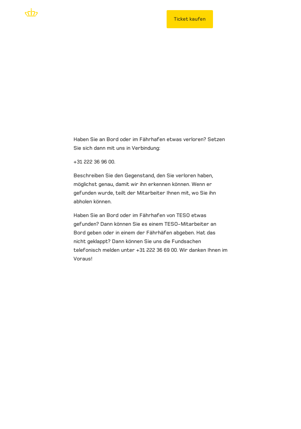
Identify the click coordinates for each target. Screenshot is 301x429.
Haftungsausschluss (32, 401)
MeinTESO (236, 19)
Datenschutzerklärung (94, 401)
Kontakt (194, 401)
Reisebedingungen (153, 401)
